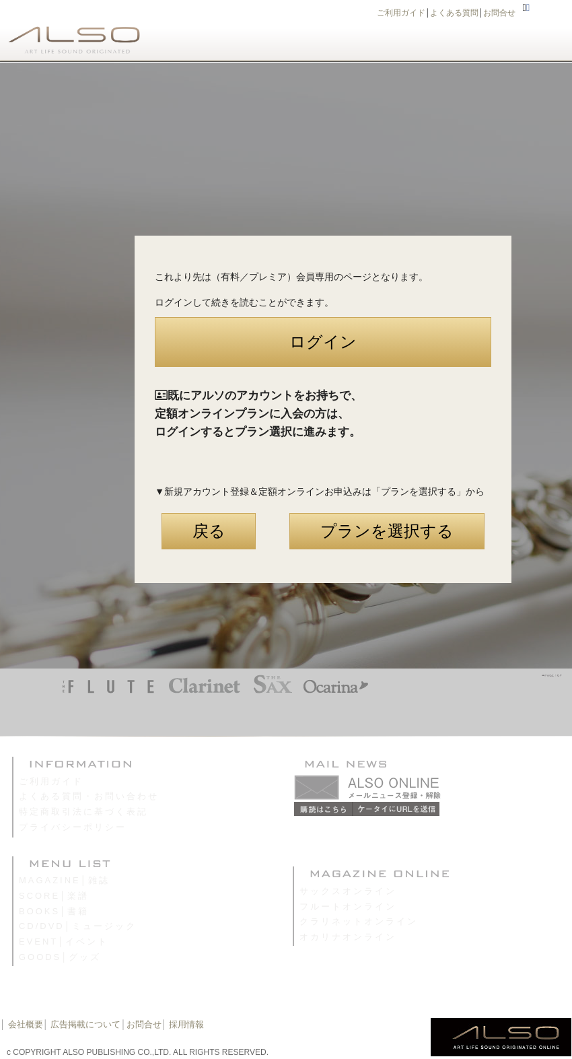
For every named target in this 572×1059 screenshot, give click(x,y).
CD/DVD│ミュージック (78, 926)
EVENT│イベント (63, 941)
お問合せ (499, 13)
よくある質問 (454, 13)
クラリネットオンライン (358, 921)
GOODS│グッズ (60, 957)
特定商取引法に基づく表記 (83, 812)
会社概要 (25, 1024)
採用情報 (186, 1024)
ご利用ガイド (401, 13)
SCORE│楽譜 (54, 896)
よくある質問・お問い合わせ (89, 796)
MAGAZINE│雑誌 (64, 880)
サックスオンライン (347, 891)
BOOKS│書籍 (54, 911)
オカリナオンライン (347, 937)
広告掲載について (85, 1024)
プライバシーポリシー (73, 827)
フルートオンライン (347, 906)
